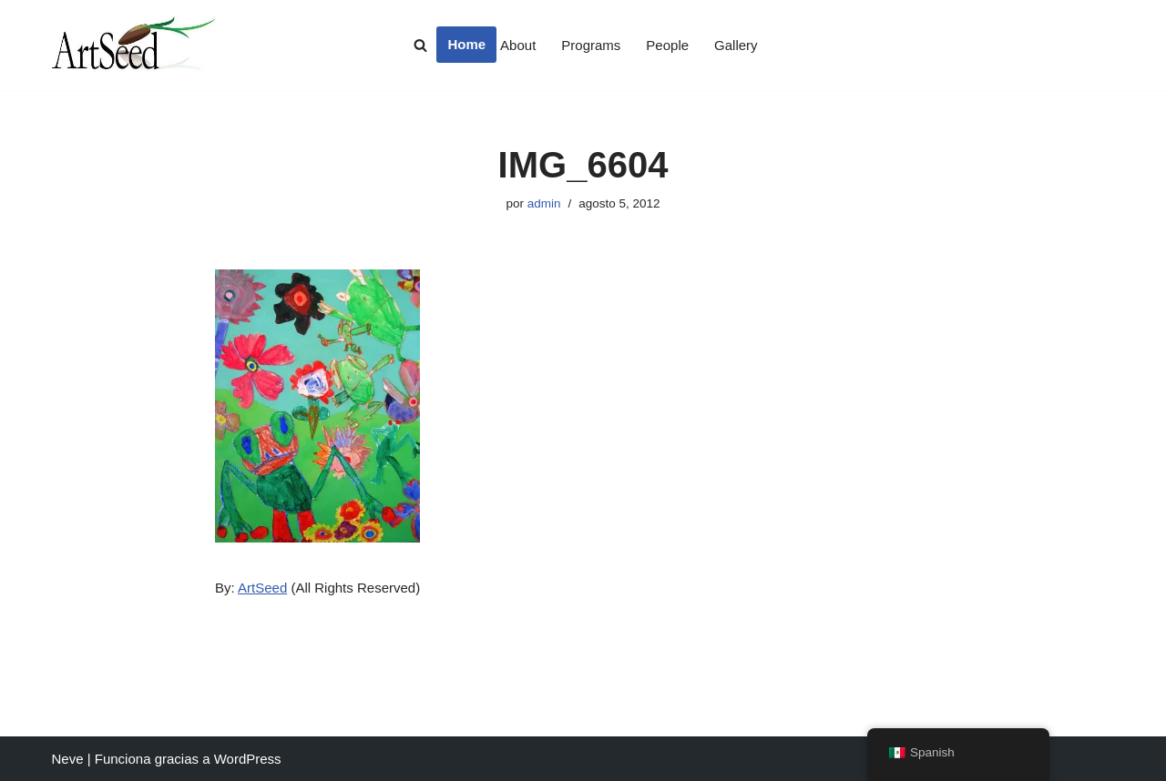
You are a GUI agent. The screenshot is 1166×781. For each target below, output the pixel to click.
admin (544, 203)
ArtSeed (262, 587)
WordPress (247, 758)
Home (466, 44)
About (518, 45)
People (667, 45)
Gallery (736, 45)
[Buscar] (420, 45)
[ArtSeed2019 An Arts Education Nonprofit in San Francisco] (134, 45)
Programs (590, 45)
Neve (68, 758)
